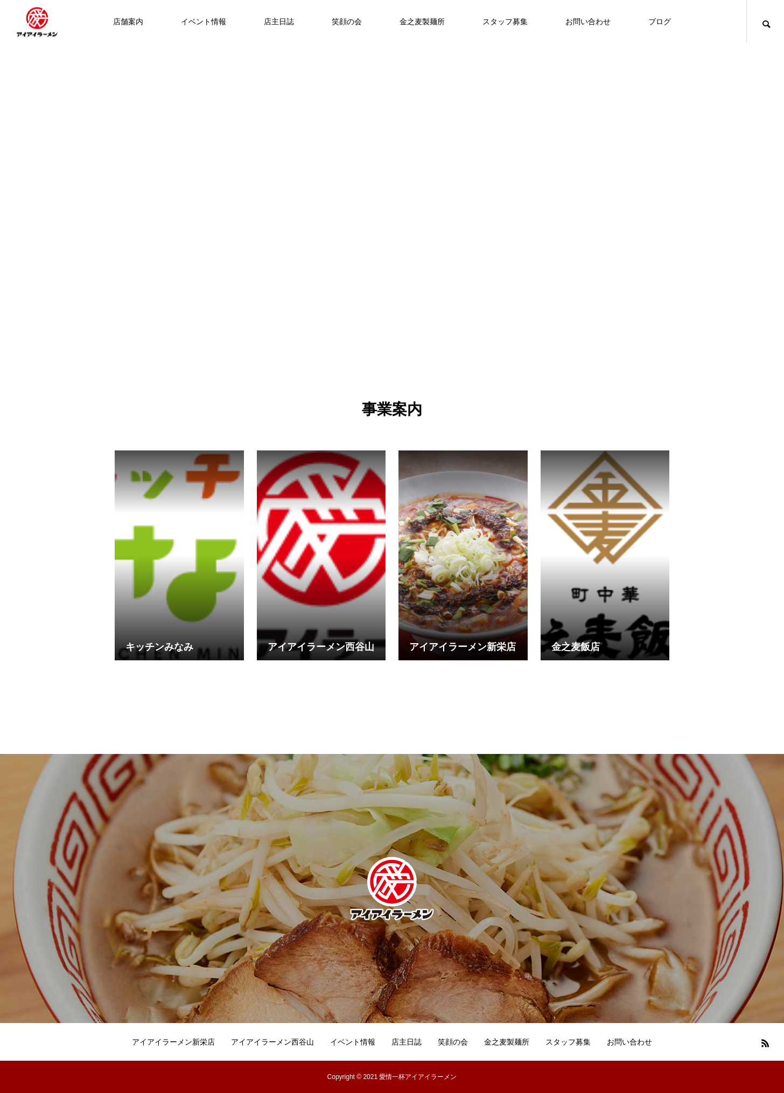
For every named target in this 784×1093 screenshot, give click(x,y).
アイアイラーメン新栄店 (173, 1042)
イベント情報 (203, 21)
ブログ (659, 21)
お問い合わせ (588, 21)
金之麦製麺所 (422, 21)
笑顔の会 (347, 21)
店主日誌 (279, 21)
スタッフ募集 (505, 21)
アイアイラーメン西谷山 (272, 1042)
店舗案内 (128, 21)
